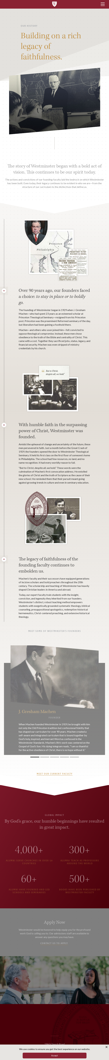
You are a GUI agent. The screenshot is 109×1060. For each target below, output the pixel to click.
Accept (54, 1055)
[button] (101, 700)
